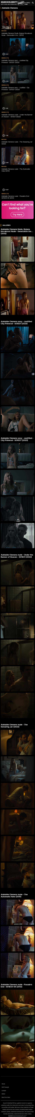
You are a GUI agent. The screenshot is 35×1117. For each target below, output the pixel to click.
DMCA (3, 1094)
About (3, 1084)
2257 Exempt (5, 1087)
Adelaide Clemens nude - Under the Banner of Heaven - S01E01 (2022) (16, 116)
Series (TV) (5, 58)
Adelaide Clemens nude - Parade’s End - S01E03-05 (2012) (16, 985)
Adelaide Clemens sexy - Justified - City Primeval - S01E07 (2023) (15, 88)
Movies (3, 31)
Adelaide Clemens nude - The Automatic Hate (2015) (14, 895)
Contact (4, 1090)
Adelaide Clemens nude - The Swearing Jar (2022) (14, 726)
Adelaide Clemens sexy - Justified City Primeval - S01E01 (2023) (14, 61)
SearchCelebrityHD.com (19, 1116)
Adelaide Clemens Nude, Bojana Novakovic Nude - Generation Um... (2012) (16, 34)
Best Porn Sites (6, 1097)
